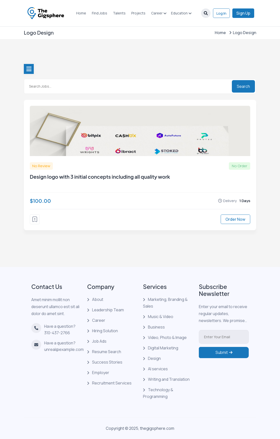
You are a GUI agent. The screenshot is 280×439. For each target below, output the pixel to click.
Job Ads (99, 341)
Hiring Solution (105, 330)
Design (154, 358)
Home (80, 13)
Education (178, 13)
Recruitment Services (112, 383)
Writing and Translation (169, 379)
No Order (239, 165)
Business (156, 327)
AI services (158, 369)
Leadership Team (108, 310)
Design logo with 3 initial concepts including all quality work (100, 176)
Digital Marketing (163, 348)
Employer (100, 372)
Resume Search (106, 351)
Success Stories (107, 362)
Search (243, 86)
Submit (224, 355)
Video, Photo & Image (167, 337)
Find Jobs (98, 13)
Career (156, 13)
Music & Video (160, 316)
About (97, 299)
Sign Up (243, 13)
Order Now (235, 219)
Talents (118, 13)
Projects (137, 13)
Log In (220, 13)
